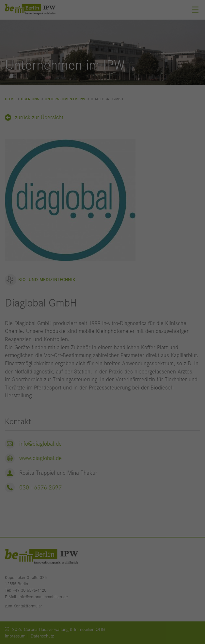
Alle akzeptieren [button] (102, 364)
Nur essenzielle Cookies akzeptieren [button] (102, 405)
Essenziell (36, 296)
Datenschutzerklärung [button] (105, 442)
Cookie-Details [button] (73, 442)
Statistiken (37, 325)
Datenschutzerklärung (112, 275)
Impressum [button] (134, 442)
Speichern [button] (102, 384)
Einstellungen (84, 282)
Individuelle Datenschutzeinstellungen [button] (102, 426)
